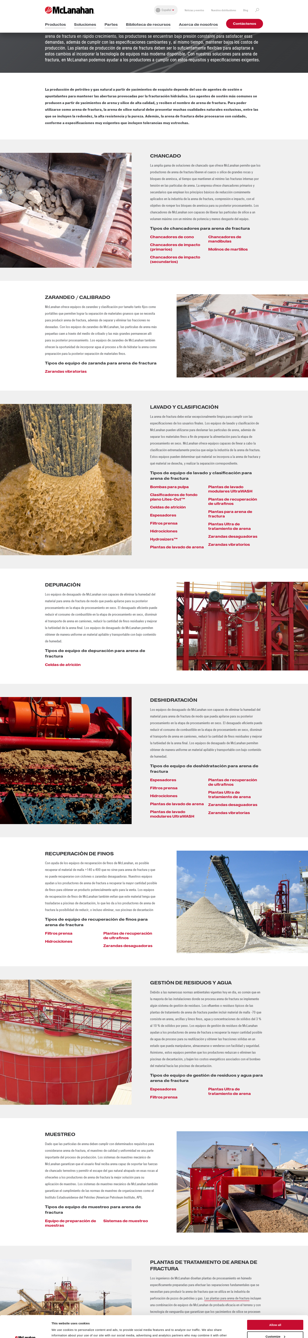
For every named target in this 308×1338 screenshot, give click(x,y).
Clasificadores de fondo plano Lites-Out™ (173, 497)
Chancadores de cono (172, 237)
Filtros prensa (164, 523)
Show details (60, 1330)
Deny (275, 1326)
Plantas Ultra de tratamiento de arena (229, 526)
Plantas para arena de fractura (230, 513)
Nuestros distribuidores (223, 10)
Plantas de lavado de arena (177, 547)
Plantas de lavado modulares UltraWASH (230, 489)
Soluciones (85, 24)
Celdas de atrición (168, 507)
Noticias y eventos (194, 10)
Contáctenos (244, 24)
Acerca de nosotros (198, 24)
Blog (245, 10)
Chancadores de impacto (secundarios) (175, 259)
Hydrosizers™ (164, 539)
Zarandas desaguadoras (232, 536)
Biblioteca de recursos (148, 24)
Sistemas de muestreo (125, 1221)
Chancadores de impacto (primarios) (175, 247)
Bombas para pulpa (169, 487)
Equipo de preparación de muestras (70, 1223)
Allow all (275, 1303)
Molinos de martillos (228, 249)
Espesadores (163, 515)
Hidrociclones (163, 531)
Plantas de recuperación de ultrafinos (232, 501)
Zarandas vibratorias (66, 371)
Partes (111, 24)
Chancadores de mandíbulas (224, 239)
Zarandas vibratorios (229, 544)
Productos (55, 24)
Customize (275, 1314)
